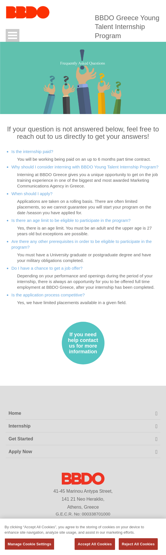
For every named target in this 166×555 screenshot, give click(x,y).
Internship (19, 426)
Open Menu (12, 35)
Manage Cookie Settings (29, 546)
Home (15, 413)
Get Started (21, 438)
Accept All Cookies (95, 546)
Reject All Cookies (138, 546)
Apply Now (20, 451)
